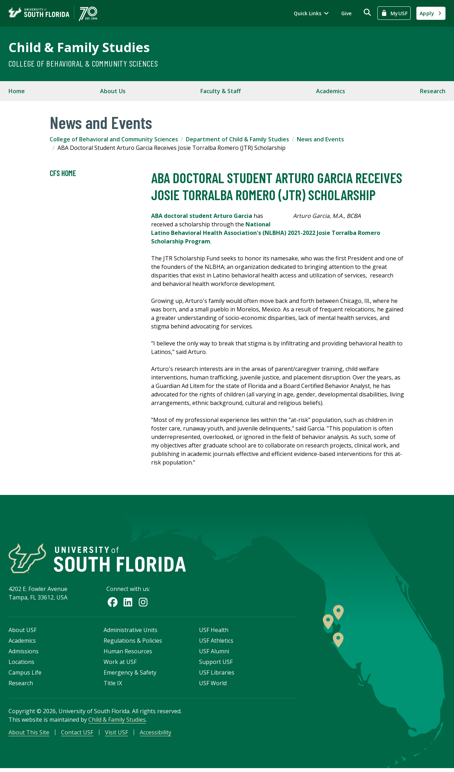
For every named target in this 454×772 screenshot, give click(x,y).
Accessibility (155, 735)
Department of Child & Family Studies (237, 139)
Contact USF (77, 735)
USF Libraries (216, 675)
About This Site (29, 735)
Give (346, 13)
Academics (330, 91)
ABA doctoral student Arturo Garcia (201, 216)
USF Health (213, 633)
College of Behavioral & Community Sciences (83, 63)
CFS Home (63, 173)
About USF (23, 633)
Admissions (24, 654)
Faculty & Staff (220, 91)
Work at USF (120, 665)
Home (17, 91)
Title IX (113, 686)
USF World (213, 686)
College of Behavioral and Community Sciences (114, 139)
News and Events (320, 139)
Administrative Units (130, 633)
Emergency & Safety (130, 675)
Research (432, 91)
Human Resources (128, 654)
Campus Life (25, 675)
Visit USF (116, 735)
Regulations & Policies (133, 643)
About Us (113, 91)
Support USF (216, 665)
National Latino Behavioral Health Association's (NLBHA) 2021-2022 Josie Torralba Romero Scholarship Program (265, 232)
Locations (21, 665)
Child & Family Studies (79, 47)
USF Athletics (216, 643)
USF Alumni (214, 654)
